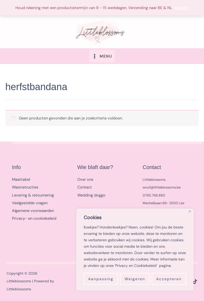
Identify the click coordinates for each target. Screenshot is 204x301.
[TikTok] (195, 281)
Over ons (85, 179)
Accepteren (169, 278)
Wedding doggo (91, 195)
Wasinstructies (25, 187)
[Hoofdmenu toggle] (102, 56)
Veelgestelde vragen (30, 203)
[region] (134, 249)
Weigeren (135, 278)
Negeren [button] (181, 7)
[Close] (190, 211)
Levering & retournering (33, 195)
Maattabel (21, 179)
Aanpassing (100, 278)
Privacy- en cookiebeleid (34, 218)
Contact (84, 187)
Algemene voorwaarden (33, 210)
